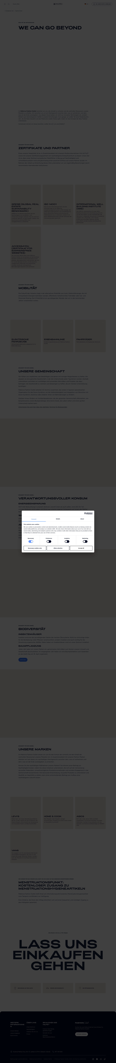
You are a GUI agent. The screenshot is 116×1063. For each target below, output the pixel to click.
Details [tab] (58, 518)
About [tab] (82, 518)
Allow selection (58, 548)
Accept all (81, 548)
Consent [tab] (33, 519)
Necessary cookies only (35, 548)
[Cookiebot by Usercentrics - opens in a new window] (85, 513)
